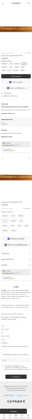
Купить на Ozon (16, 82)
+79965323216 (9, 395)
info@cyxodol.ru (22, 395)
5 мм (22, 67)
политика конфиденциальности (15, 388)
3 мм (10, 63)
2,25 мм (15, 70)
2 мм (9, 70)
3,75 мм (4, 67)
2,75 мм (4, 63)
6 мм (3, 70)
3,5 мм (24, 63)
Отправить (16, 377)
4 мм (10, 67)
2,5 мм (22, 70)
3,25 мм (17, 63)
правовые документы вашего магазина (16, 386)
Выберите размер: (6, 61)
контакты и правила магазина (16, 390)
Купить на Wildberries (16, 88)
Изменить (17, 145)
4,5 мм (17, 67)
